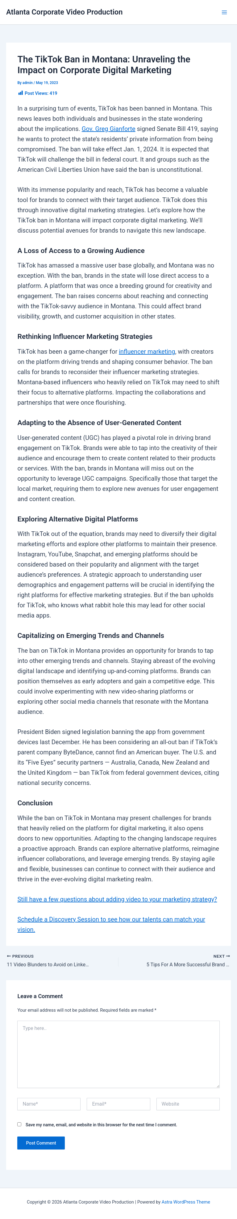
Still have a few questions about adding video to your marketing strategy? (117, 899)
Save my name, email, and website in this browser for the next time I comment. (101, 1124)
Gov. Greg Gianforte (108, 129)
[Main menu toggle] (224, 12)
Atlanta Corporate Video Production (64, 12)
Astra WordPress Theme (186, 1202)
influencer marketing (147, 351)
